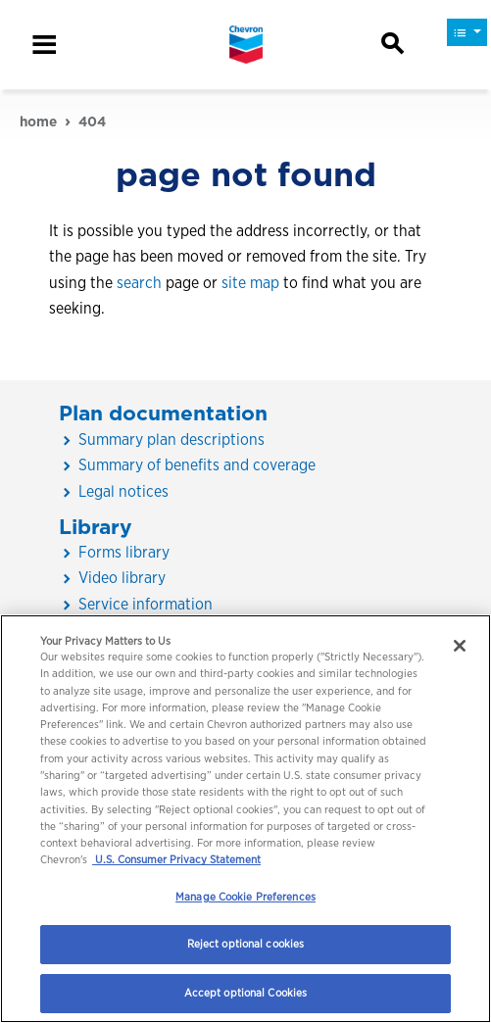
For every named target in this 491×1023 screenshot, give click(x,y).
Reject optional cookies (246, 943)
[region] (245, 818)
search (139, 282)
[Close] (459, 645)
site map (250, 282)
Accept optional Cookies (246, 992)
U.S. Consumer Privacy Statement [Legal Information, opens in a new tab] (176, 859)
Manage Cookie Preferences (245, 896)
